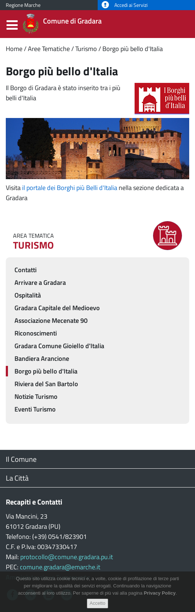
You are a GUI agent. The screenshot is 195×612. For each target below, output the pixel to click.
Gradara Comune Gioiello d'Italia (59, 346)
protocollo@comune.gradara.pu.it (66, 557)
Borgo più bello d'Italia (132, 49)
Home (14, 49)
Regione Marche (23, 5)
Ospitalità (27, 295)
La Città (17, 478)
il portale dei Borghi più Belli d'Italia (69, 188)
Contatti (25, 270)
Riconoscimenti (35, 333)
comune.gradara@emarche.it (60, 567)
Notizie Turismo (36, 396)
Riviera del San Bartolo (46, 384)
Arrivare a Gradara (40, 282)
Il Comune (21, 459)
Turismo (86, 49)
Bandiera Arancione (41, 358)
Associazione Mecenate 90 (51, 320)
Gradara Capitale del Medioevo (57, 308)
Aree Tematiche (49, 49)
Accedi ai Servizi (125, 5)
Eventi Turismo (35, 409)
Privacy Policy (159, 599)
